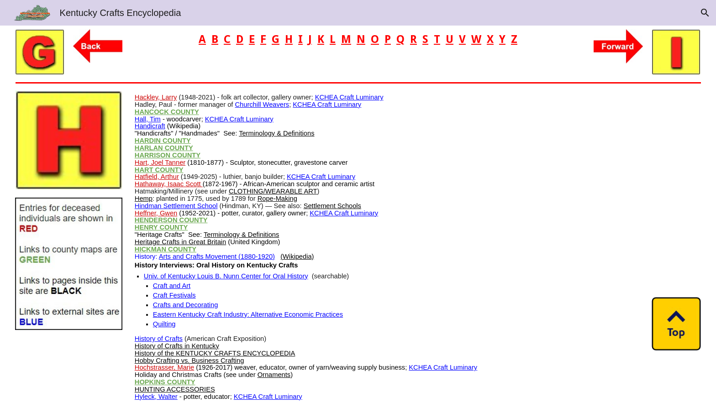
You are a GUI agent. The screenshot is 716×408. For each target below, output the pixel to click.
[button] (705, 13)
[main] (358, 39)
